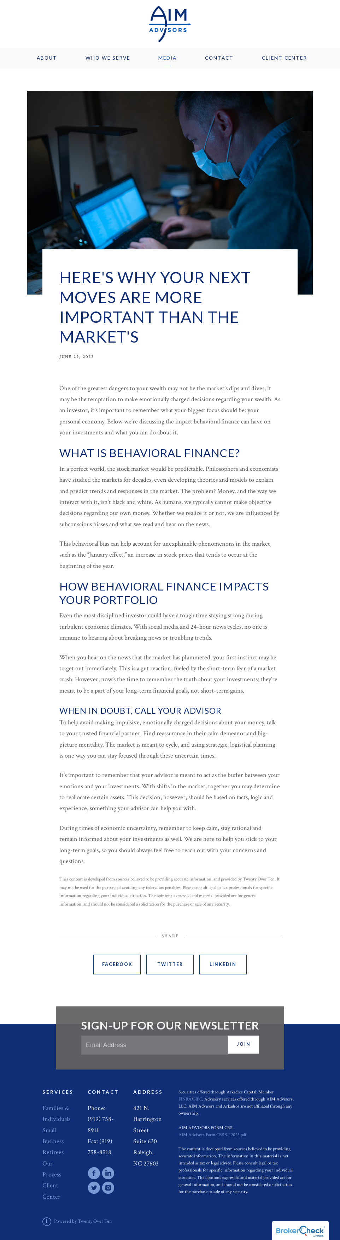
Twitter (170, 964)
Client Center (284, 58)
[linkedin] (108, 1173)
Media (167, 58)
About (47, 58)
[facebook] (94, 1173)
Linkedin (223, 964)
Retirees (53, 1152)
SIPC (197, 1099)
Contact (219, 58)
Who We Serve (108, 58)
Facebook (117, 964)
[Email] (154, 1045)
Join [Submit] (244, 1044)
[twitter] (94, 1187)
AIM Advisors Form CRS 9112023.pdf (212, 1135)
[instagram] (108, 1187)
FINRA (185, 1099)
